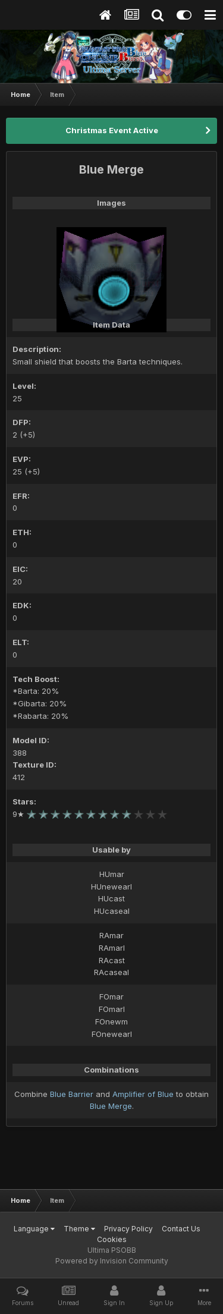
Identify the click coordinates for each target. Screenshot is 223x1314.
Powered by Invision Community (111, 1260)
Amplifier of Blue (143, 1094)
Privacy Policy (128, 1228)
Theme (79, 1228)
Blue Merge (111, 1106)
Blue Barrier (71, 1094)
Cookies (112, 1239)
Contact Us (181, 1228)
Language (34, 1228)
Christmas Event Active (111, 130)
